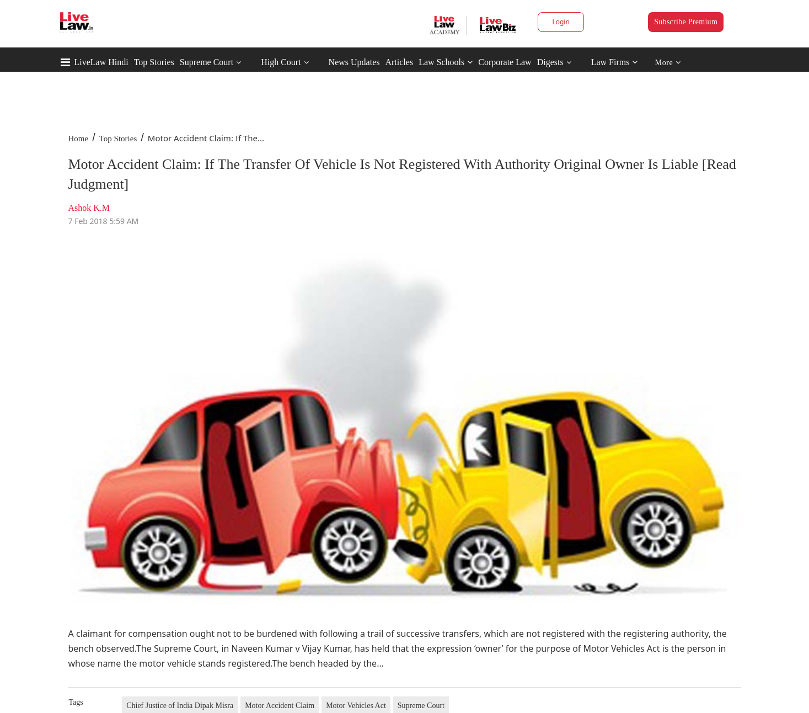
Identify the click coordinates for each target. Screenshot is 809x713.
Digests (550, 62)
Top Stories (154, 62)
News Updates (354, 62)
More (668, 62)
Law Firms (614, 62)
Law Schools (446, 62)
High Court (281, 62)
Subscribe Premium (685, 22)
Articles (399, 62)
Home (78, 138)
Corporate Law (504, 62)
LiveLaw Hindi (101, 62)
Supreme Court (206, 62)
